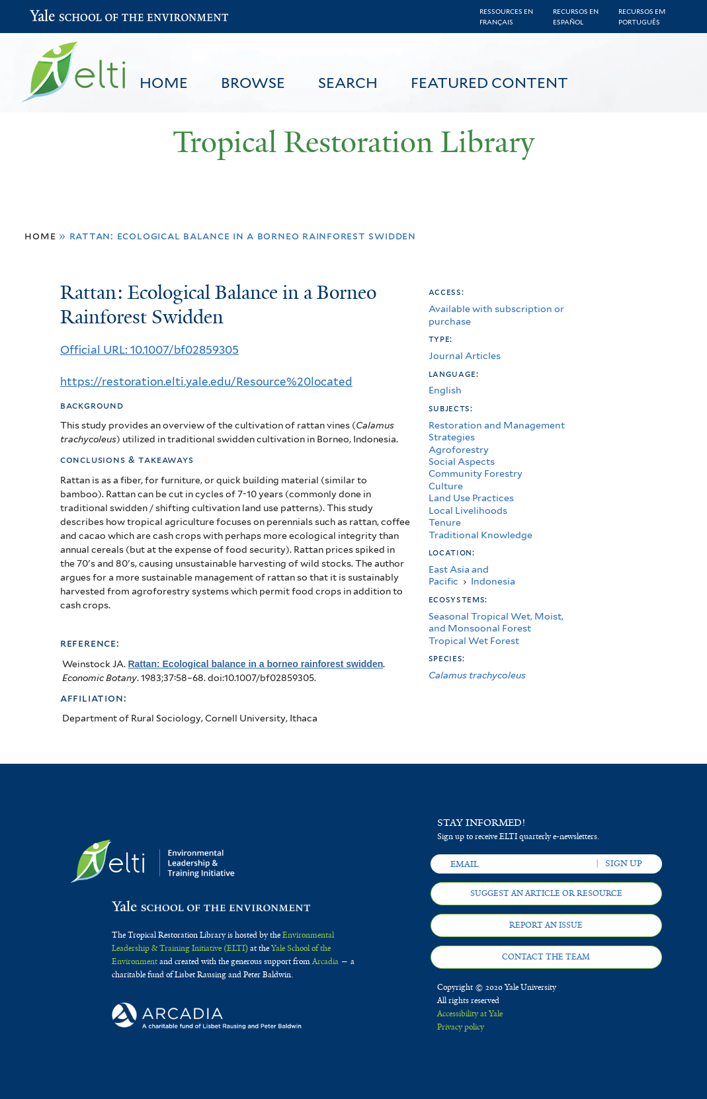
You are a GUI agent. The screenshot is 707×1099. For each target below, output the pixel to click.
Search (348, 82)
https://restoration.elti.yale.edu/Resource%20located (206, 381)
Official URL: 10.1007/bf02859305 (149, 349)
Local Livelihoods (468, 510)
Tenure (445, 522)
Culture (446, 485)
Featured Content (489, 82)
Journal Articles (465, 355)
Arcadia (325, 961)
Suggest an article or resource (546, 893)
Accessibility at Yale (470, 1013)
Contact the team (546, 957)
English (445, 389)
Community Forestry (475, 473)
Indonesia (493, 581)
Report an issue (546, 925)
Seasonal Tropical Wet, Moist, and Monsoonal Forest (496, 621)
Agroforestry (459, 449)
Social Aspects (462, 461)
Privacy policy (460, 1027)
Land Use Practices (471, 497)
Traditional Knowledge (480, 534)
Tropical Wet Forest (474, 640)
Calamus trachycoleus (477, 674)
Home (164, 82)
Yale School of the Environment (64, 17)
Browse (253, 82)
